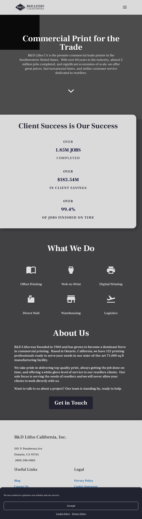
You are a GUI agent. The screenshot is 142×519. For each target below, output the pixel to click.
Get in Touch (71, 402)
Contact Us (21, 486)
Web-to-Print (71, 283)
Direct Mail (31, 312)
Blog (17, 481)
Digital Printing (110, 283)
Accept (71, 506)
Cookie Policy (63, 514)
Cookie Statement (85, 486)
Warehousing (71, 312)
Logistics (111, 312)
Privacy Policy (79, 514)
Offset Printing (31, 283)
